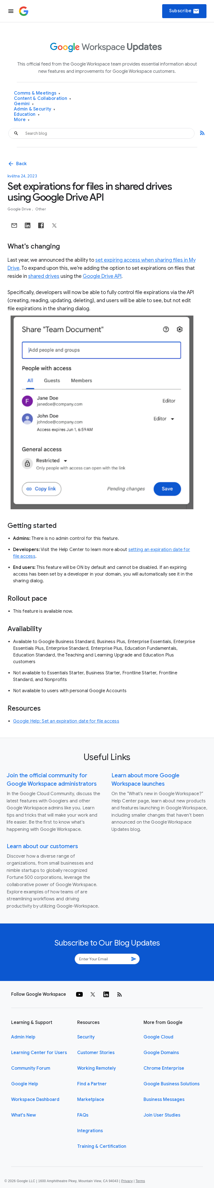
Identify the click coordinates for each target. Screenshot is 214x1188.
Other (40, 209)
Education (27, 114)
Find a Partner (92, 1084)
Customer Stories (96, 1052)
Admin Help (23, 1037)
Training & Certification (101, 1146)
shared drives (43, 276)
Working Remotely (96, 1068)
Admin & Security (34, 109)
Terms (140, 1181)
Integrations (90, 1131)
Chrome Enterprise (164, 1068)
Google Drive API (102, 276)
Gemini (24, 104)
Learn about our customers (42, 846)
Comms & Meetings (37, 93)
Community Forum (30, 1068)
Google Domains (161, 1052)
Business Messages (164, 1099)
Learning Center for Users (39, 1052)
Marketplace (90, 1099)
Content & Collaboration (42, 98)
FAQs (82, 1115)
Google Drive (20, 209)
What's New (23, 1115)
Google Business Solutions (172, 1084)
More (22, 119)
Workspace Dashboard (35, 1099)
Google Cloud (158, 1037)
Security (86, 1037)
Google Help (24, 1084)
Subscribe (184, 11)
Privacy (127, 1181)
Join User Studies (162, 1115)
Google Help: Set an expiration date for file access (66, 721)
